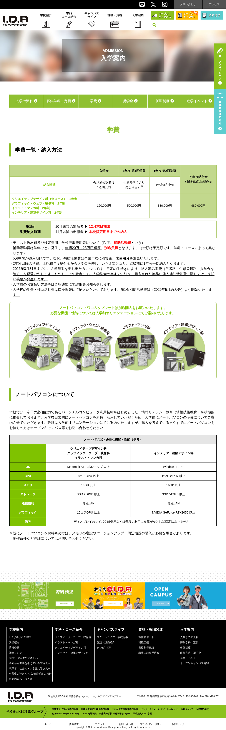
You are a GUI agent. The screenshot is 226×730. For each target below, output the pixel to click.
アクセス (214, 4)
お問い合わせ (188, 4)
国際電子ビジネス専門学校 (65, 709)
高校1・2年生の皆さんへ (23, 658)
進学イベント (199, 101)
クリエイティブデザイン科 (70, 647)
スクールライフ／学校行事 (112, 637)
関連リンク (15, 652)
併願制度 (165, 101)
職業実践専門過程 (148, 652)
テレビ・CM (104, 647)
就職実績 (143, 642)
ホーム (48, 724)
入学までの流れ (189, 637)
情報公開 (14, 647)
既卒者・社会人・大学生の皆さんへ (30, 668)
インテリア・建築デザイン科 (72, 652)
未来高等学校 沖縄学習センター (114, 713)
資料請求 (74, 724)
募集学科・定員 (189, 642)
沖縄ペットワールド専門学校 (194, 709)
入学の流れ (26, 101)
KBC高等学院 (89, 713)
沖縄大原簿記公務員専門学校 (95, 709)
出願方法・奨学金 (190, 652)
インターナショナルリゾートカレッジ (159, 709)
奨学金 (130, 101)
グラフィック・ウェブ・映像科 (73, 637)
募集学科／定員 (61, 101)
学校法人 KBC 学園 (142, 713)
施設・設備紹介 (106, 642)
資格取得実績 (146, 647)
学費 (95, 101)
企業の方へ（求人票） (22, 678)
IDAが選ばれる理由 (20, 637)
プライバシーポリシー (152, 724)
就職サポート (146, 637)
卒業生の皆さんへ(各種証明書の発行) (30, 673)
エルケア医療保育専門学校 (125, 709)
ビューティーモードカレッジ (66, 713)
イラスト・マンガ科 (66, 642)
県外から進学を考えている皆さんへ (30, 663)
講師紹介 (14, 642)
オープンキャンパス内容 (194, 663)
